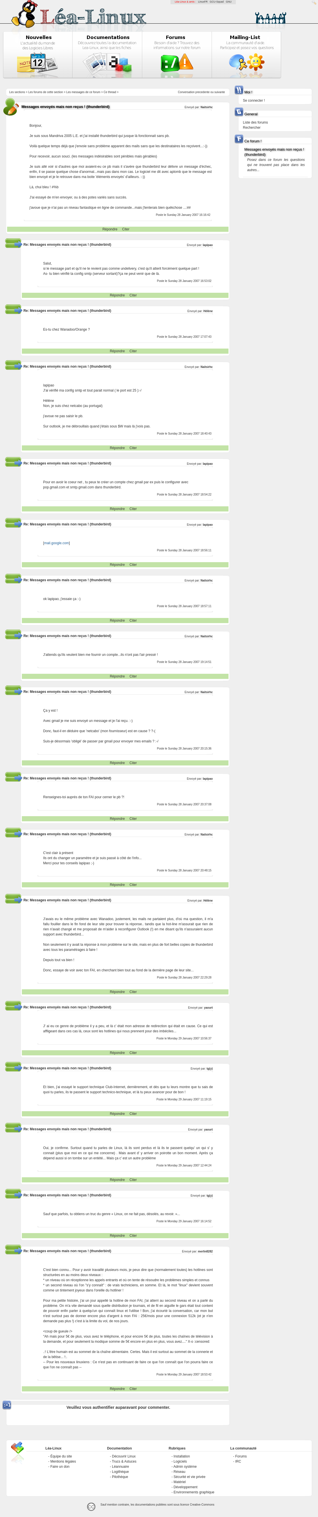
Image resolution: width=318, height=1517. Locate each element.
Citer (125, 229)
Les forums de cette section (45, 92)
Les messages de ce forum (83, 92)
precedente (203, 92)
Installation (182, 1456)
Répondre (109, 229)
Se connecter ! (254, 101)
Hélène (208, 311)
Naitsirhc (207, 107)
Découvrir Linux (124, 1456)
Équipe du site (61, 1456)
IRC (238, 1461)
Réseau (179, 1472)
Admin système (185, 1467)
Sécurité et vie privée (189, 1477)
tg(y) (210, 1068)
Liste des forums (255, 122)
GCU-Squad (217, 1)
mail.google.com (56, 543)
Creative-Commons (202, 1504)
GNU (229, 1)
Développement (186, 1487)
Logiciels (180, 1461)
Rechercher (252, 128)
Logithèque (120, 1472)
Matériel (180, 1482)
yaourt (208, 1007)
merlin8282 (205, 1251)
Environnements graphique (194, 1492)
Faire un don (59, 1467)
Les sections (17, 92)
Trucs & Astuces (124, 1461)
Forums (241, 1456)
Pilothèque (120, 1477)
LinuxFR (203, 1)
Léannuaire (120, 1467)
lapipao (208, 245)
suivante (219, 92)
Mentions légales (63, 1461)
